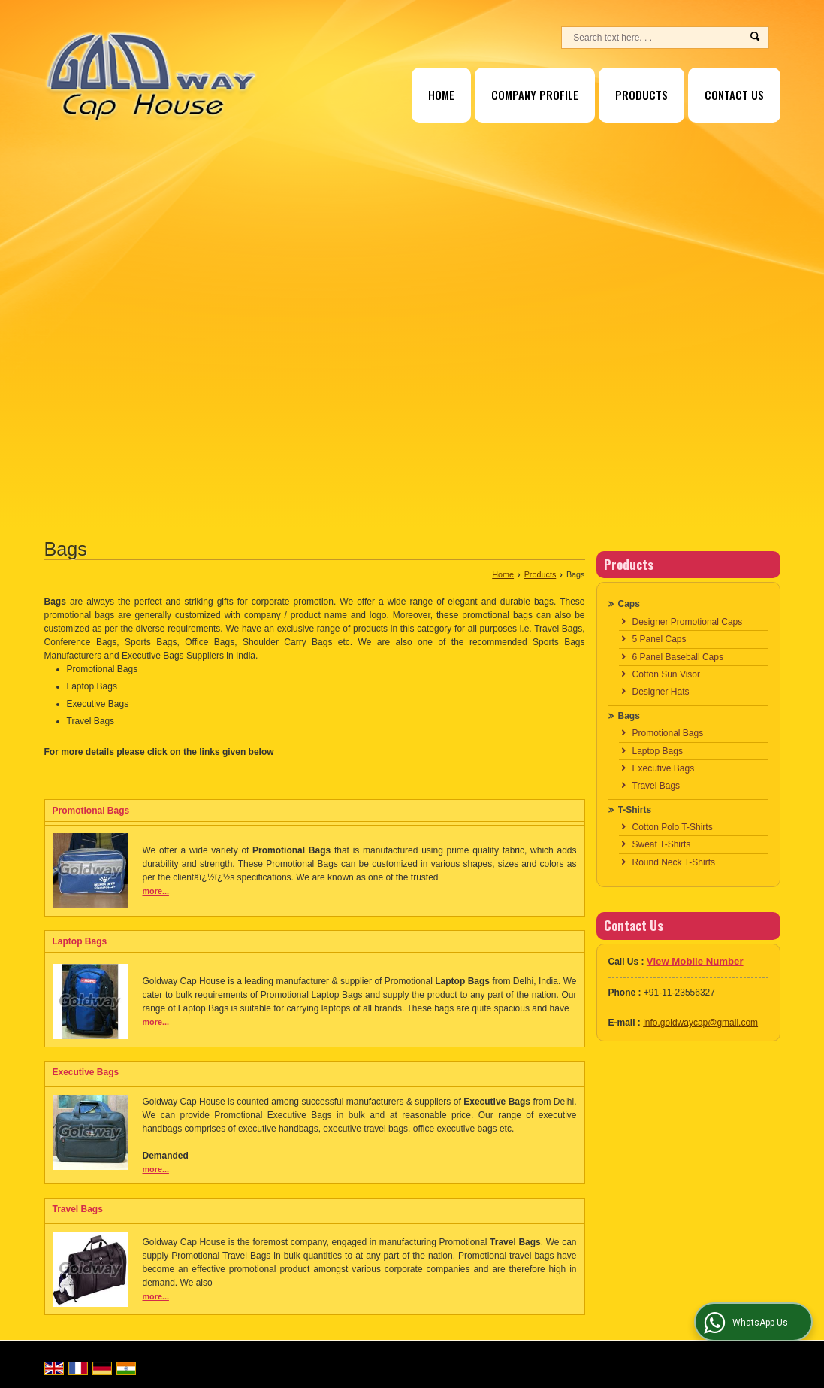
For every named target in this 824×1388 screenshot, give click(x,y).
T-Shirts (635, 810)
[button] (695, 961)
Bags (629, 716)
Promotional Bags (91, 810)
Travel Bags (78, 1209)
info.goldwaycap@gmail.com (700, 1022)
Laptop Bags (80, 941)
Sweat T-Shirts (661, 844)
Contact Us (734, 94)
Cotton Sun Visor (666, 674)
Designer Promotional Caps (687, 622)
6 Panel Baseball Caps (677, 657)
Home (441, 94)
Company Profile (534, 94)
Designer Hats (661, 691)
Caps (629, 604)
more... (156, 891)
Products (641, 94)
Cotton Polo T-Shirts (672, 827)
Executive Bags (86, 1072)
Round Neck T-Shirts (674, 862)
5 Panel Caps (659, 639)
